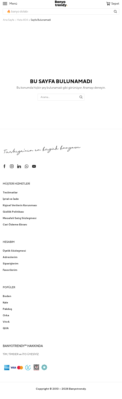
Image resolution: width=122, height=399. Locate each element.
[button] (10, 3)
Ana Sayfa (8, 19)
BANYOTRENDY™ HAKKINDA (23, 346)
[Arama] (115, 11)
